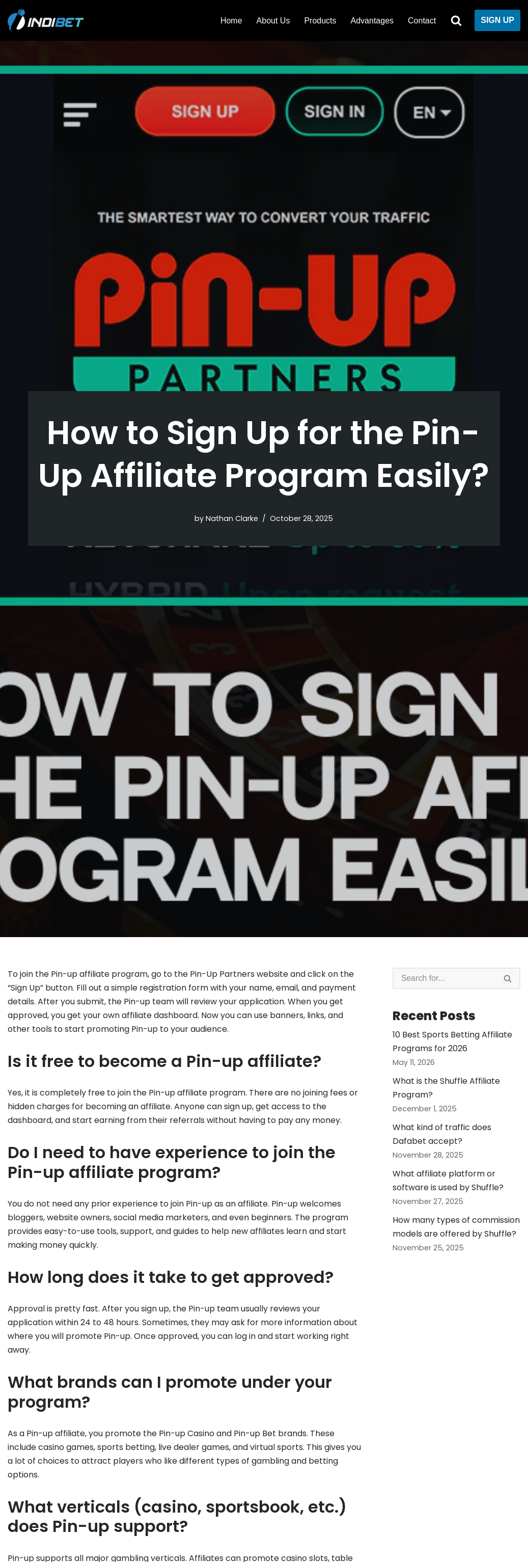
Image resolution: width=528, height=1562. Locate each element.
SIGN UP (497, 20)
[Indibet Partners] (48, 20)
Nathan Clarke (232, 518)
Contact (422, 20)
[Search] (456, 20)
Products (320, 20)
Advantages (372, 20)
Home (231, 20)
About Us (273, 20)
